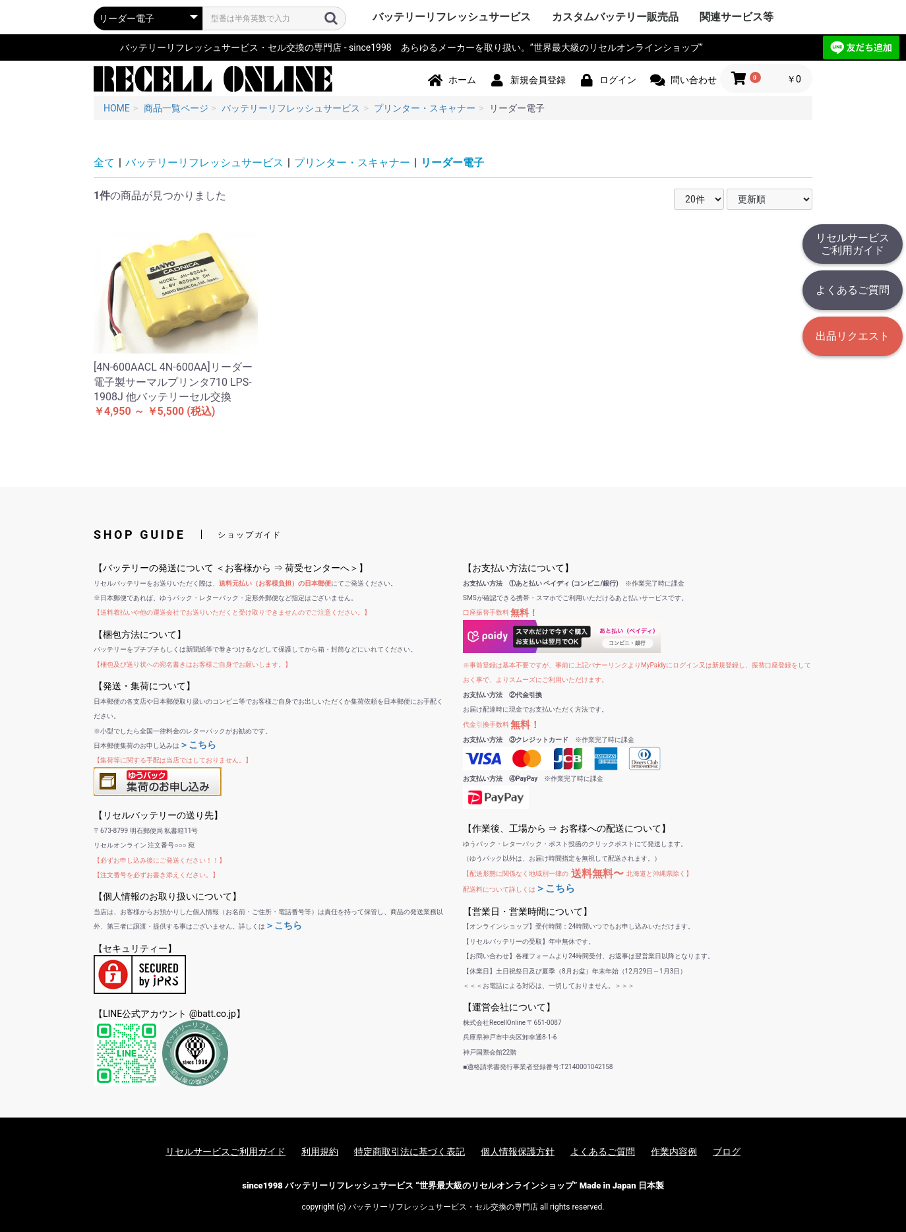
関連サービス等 (736, 17)
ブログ (726, 1151)
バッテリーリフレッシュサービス (452, 17)
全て (104, 162)
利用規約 (319, 1151)
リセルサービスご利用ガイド (853, 244)
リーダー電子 (452, 162)
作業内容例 (674, 1151)
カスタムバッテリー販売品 (615, 17)
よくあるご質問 (853, 290)
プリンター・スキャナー (352, 162)
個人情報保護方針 (518, 1151)
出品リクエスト (853, 336)
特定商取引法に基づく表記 (409, 1151)
